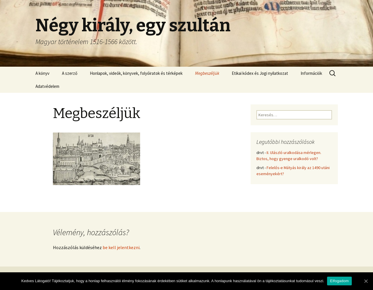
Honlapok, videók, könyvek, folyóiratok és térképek (136, 73)
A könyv (42, 73)
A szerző (69, 73)
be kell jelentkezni (121, 247)
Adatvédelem (47, 86)
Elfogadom (339, 281)
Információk (311, 73)
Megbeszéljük (207, 73)
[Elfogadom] (366, 281)
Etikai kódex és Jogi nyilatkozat (260, 73)
